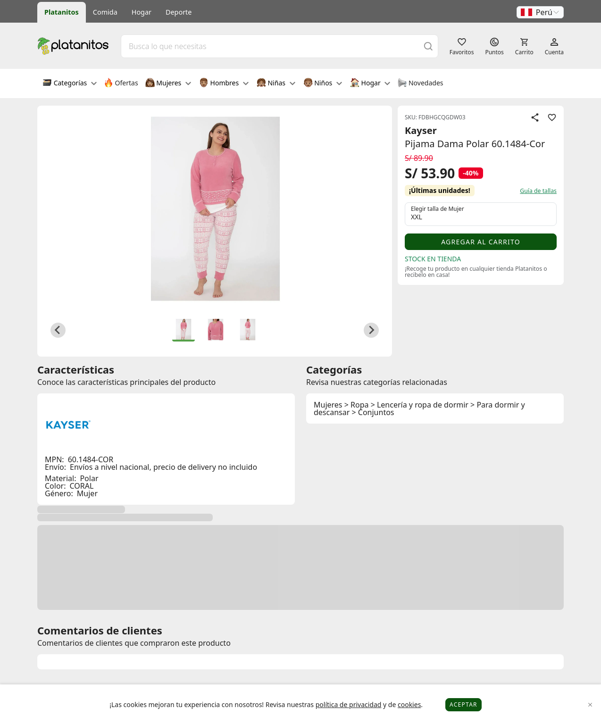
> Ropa (356, 405)
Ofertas (121, 83)
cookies (409, 704)
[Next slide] (371, 330)
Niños (322, 83)
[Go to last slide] (58, 330)
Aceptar (463, 704)
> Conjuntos (373, 412)
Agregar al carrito (480, 241)
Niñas (276, 83)
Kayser (421, 130)
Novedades (420, 83)
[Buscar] (428, 46)
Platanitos (61, 12)
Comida (105, 12)
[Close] (590, 705)
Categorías (69, 83)
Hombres (224, 83)
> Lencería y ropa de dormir (419, 405)
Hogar (141, 12)
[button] (540, 12)
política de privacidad (349, 704)
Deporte (179, 12)
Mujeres (168, 83)
